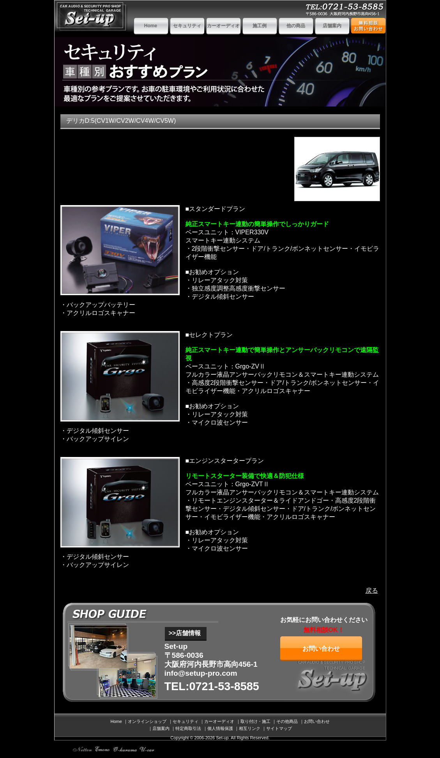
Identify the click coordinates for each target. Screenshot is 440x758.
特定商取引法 (188, 728)
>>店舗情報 (185, 633)
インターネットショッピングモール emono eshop (102, 749)
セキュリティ (187, 25)
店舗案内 (332, 25)
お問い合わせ (321, 648)
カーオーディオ (223, 25)
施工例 (260, 25)
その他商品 (287, 721)
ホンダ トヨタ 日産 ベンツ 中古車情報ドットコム (147, 749)
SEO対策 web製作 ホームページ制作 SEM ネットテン (82, 749)
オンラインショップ (147, 721)
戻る (372, 590)
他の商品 (295, 25)
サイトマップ (279, 728)
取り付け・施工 (255, 721)
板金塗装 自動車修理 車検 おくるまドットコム (125, 749)
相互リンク (249, 728)
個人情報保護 (220, 728)
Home (150, 25)
